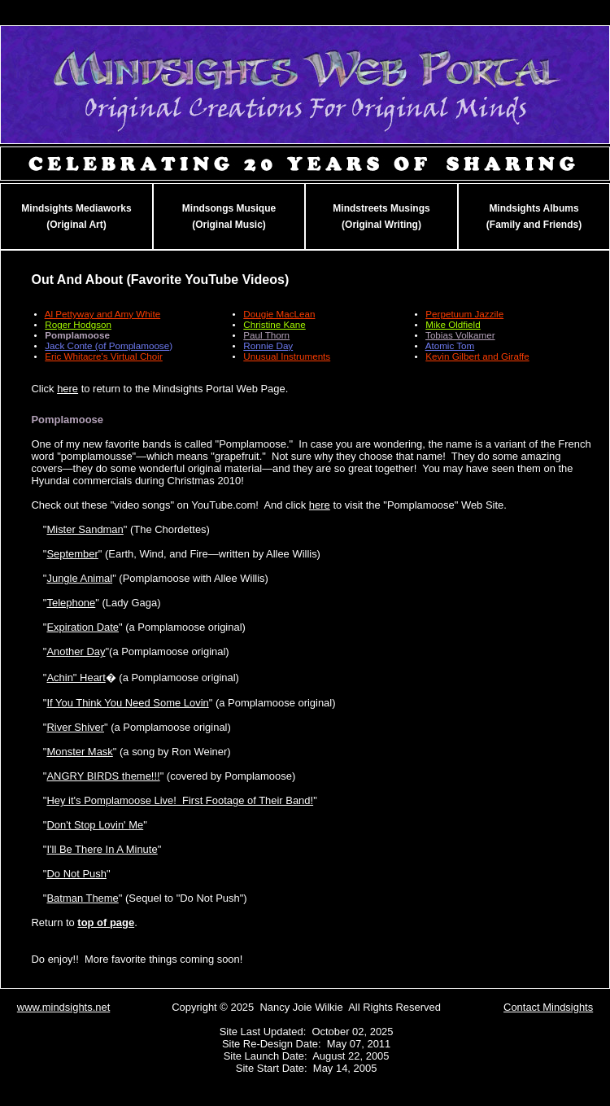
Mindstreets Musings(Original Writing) (381, 216)
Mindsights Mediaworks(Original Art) (76, 216)
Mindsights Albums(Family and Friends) (534, 216)
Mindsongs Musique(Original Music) (229, 216)
